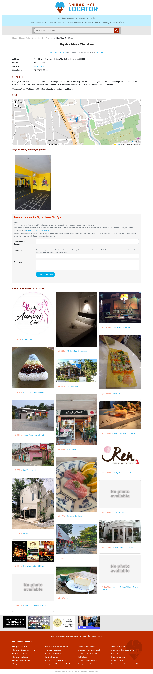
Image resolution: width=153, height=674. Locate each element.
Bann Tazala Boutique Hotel (35, 605)
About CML (92, 18)
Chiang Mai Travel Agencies (86, 647)
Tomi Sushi (116, 394)
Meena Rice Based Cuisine (34, 392)
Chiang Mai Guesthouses (20, 657)
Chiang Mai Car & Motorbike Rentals (89, 650)
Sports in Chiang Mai (51, 657)
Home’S (26, 533)
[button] (76, 120)
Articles (88, 23)
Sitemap (93, 636)
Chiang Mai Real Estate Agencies (55, 660)
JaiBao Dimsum (73, 559)
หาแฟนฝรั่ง (117, 23)
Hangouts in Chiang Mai (19, 653)
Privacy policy (86, 636)
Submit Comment (45, 274)
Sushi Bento (72, 449)
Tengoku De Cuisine (75, 516)
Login (50, 52)
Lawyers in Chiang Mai (118, 647)
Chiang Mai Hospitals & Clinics (87, 653)
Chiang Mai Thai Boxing (42, 38)
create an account (60, 52)
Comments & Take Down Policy (37, 230)
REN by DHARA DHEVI (121, 473)
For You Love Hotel (31, 470)
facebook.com (40, 66)
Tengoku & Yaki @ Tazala (122, 327)
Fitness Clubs (24, 38)
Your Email (18, 250)
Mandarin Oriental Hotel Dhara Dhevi (120, 588)
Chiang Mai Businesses (118, 657)
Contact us (77, 636)
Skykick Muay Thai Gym (63, 38)
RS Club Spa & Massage (77, 351)
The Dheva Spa (118, 512)
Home (57, 18)
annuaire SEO (94, 671)
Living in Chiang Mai (56, 23)
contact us (101, 52)
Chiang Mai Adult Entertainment (55, 664)
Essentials (40, 23)
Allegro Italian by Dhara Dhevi (124, 433)
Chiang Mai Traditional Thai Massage (56, 647)
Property (105, 23)
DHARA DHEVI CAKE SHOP (124, 547)
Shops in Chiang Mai (117, 660)
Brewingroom (72, 386)
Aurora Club (27, 339)
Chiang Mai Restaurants (19, 647)
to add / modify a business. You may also (82, 52)
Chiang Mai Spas (17, 664)
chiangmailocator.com (65, 671)
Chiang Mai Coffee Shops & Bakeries (23, 650)
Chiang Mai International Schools (88, 664)
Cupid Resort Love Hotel (33, 435)
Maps (31, 23)
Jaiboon (70, 598)
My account (80, 18)
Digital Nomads (74, 23)
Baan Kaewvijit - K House (34, 566)
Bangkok (69, 664)
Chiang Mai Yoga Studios (53, 650)
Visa (97, 23)
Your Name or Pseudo (20, 242)
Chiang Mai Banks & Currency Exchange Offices (125, 664)
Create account (67, 18)
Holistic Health (82, 657)
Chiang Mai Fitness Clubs (53, 653)
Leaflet (117, 144)
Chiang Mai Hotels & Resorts (21, 660)
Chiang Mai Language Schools (87, 660)
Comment (18, 262)
